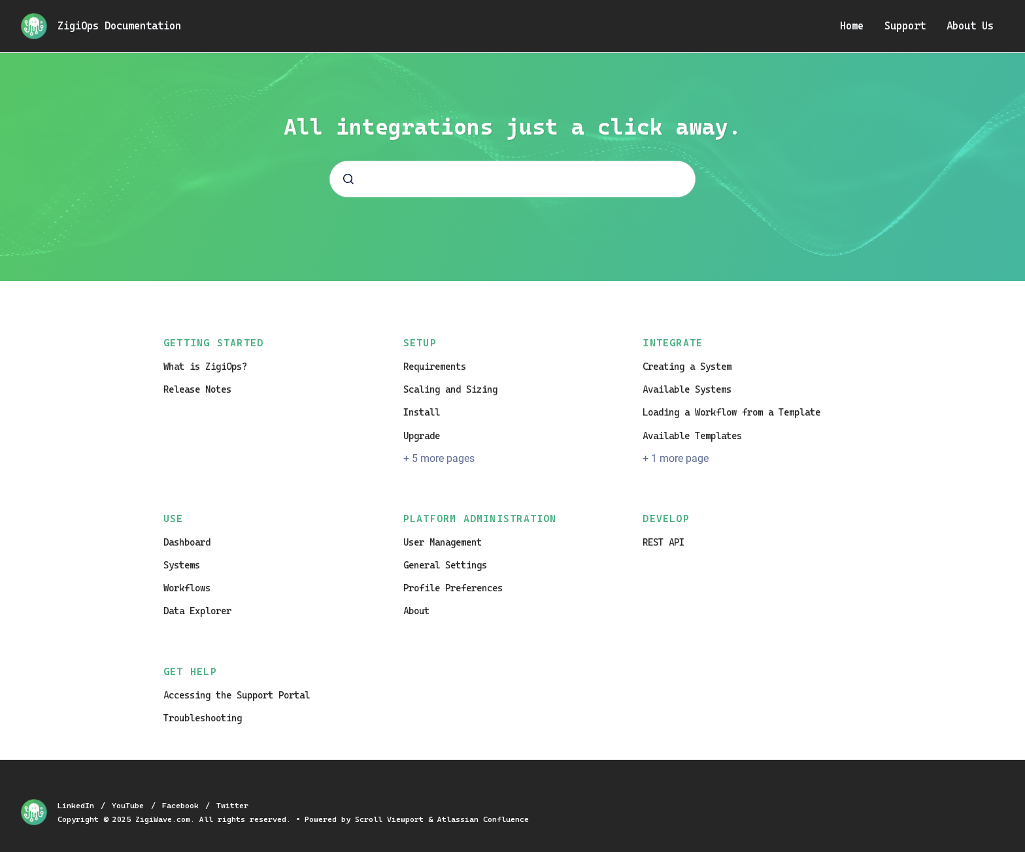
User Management (442, 542)
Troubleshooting (202, 718)
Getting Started (213, 343)
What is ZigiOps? (205, 366)
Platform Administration (480, 519)
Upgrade (421, 436)
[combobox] (512, 179)
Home (852, 26)
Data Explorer (197, 611)
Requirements (434, 366)
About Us (970, 26)
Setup (420, 343)
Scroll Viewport (391, 819)
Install (421, 412)
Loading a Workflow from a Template (731, 412)
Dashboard (186, 542)
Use (173, 519)
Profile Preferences (453, 588)
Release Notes (197, 389)
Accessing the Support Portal (236, 695)
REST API (663, 542)
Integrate (673, 343)
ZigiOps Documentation (119, 26)
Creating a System (687, 366)
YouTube (130, 805)
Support (905, 26)
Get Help (190, 672)
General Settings (445, 565)
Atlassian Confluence (483, 819)
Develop (666, 519)
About (416, 611)
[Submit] (348, 179)
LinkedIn (78, 805)
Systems (181, 565)
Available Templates (692, 436)
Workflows (186, 588)
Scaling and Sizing (450, 389)
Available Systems (687, 389)
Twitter (232, 805)
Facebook (182, 805)
